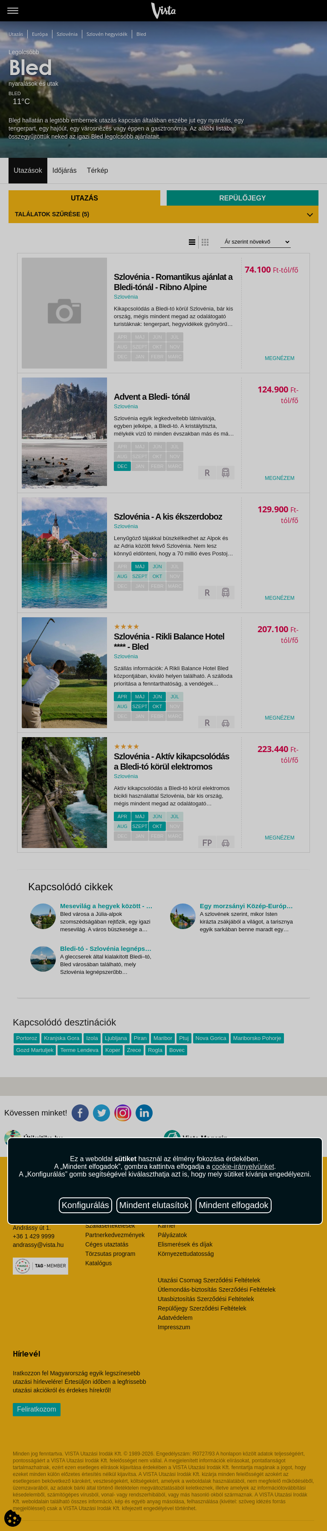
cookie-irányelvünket (243, 1166)
